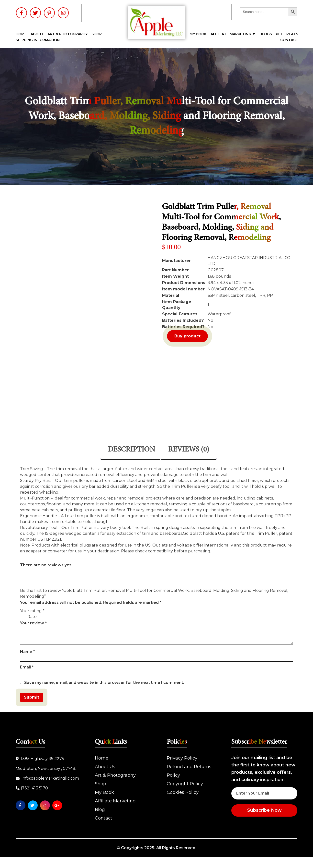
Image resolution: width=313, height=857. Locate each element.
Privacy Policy (182, 758)
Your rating (32, 610)
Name (27, 651)
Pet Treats (287, 34)
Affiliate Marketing (115, 801)
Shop (96, 34)
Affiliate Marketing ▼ (233, 34)
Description (131, 449)
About (37, 34)
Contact (289, 40)
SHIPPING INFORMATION (38, 40)
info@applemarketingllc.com (47, 778)
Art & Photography (67, 34)
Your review (33, 623)
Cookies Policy (183, 792)
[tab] (131, 450)
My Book (198, 34)
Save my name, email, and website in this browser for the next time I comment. (104, 682)
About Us (105, 766)
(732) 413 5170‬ (32, 788)
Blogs (265, 34)
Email (27, 667)
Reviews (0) (188, 449)
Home (21, 34)
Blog (100, 809)
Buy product (187, 336)
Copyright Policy (185, 783)
